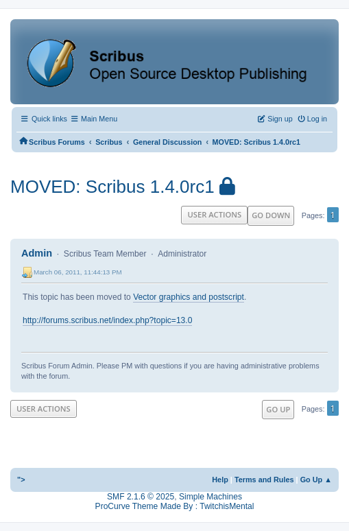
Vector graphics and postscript (188, 297)
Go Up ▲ (316, 479)
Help (220, 479)
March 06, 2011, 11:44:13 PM (78, 272)
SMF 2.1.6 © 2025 (140, 497)
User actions (214, 214)
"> (21, 479)
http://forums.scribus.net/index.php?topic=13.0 (107, 320)
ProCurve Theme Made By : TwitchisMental (174, 506)
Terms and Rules (264, 479)
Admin (36, 253)
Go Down (271, 215)
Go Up (278, 409)
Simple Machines (210, 497)
